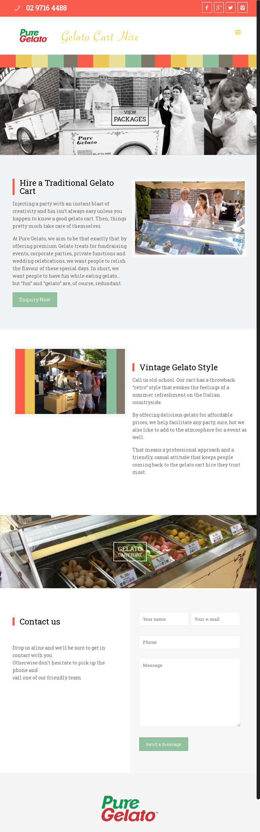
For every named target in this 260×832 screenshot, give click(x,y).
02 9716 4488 (46, 7)
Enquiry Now (34, 299)
